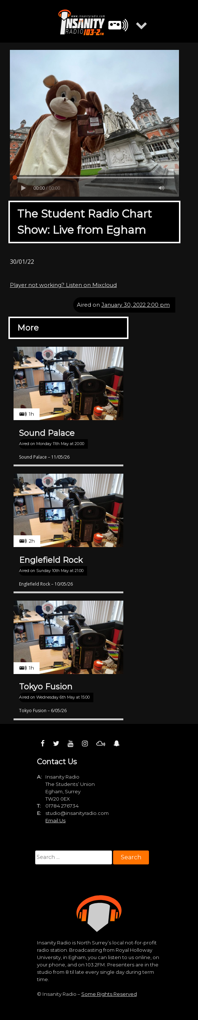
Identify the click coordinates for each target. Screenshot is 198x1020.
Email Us (55, 820)
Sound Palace (47, 433)
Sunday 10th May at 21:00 (59, 570)
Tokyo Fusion (45, 687)
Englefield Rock (51, 560)
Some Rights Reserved (109, 994)
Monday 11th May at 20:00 (60, 443)
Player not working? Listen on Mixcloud (63, 285)
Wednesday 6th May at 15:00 (63, 697)
